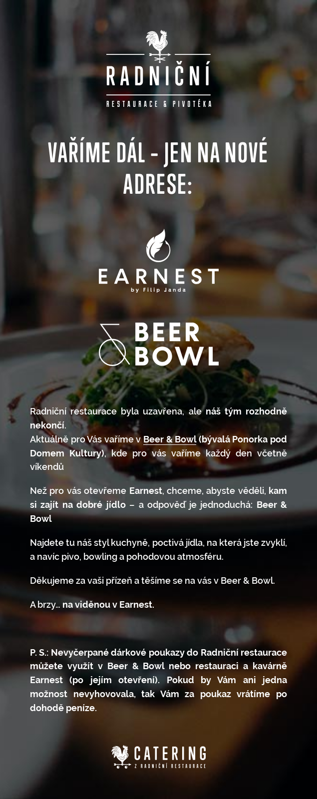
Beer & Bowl (169, 439)
